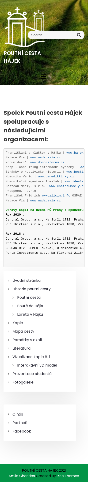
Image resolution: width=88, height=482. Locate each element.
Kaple (17, 323)
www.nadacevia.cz (45, 157)
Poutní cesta (29, 297)
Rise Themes (68, 475)
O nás (17, 414)
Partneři (19, 422)
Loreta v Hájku (30, 314)
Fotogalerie (23, 382)
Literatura (21, 348)
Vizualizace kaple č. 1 (31, 356)
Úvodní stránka (26, 280)
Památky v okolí (27, 340)
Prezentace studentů (32, 373)
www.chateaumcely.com (68, 186)
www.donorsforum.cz (47, 162)
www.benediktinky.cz (56, 176)
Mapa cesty (23, 331)
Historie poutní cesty (31, 289)
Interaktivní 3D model (37, 365)
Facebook (21, 431)
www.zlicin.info (56, 195)
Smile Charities (22, 475)
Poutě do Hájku (30, 306)
